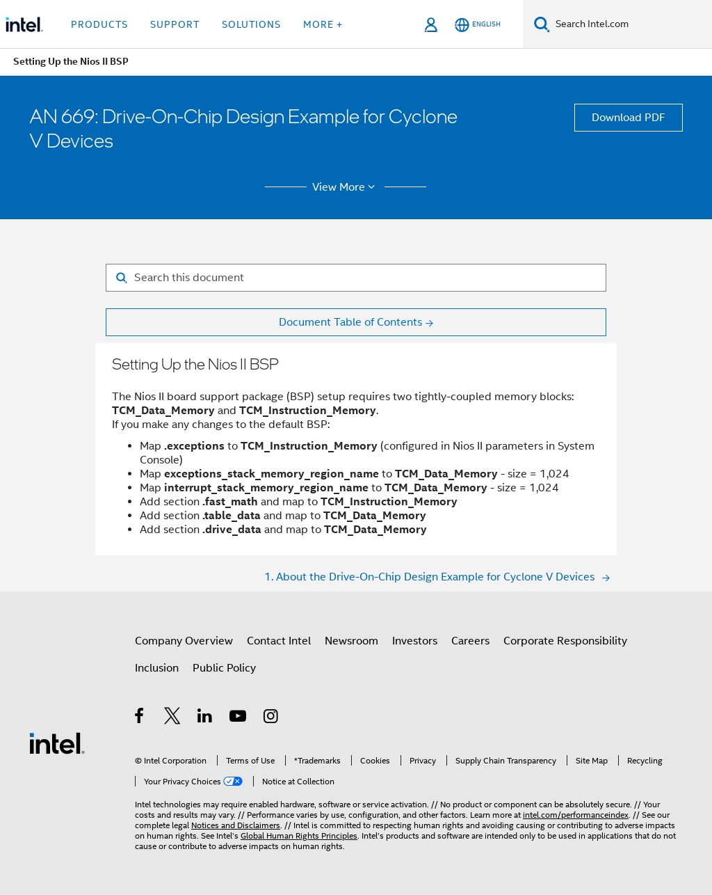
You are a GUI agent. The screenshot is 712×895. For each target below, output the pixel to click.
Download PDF (628, 118)
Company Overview (184, 641)
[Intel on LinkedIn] (205, 718)
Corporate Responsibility (565, 641)
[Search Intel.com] (631, 24)
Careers (470, 641)
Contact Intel (279, 641)
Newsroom (351, 641)
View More (346, 187)
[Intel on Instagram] (271, 718)
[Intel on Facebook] (140, 718)
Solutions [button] (251, 24)
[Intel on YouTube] (239, 718)
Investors (414, 641)
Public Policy (224, 668)
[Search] (542, 24)
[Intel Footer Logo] (57, 743)
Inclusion (157, 668)
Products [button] (99, 24)
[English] (477, 25)
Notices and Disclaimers (235, 825)
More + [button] (323, 24)
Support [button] (175, 24)
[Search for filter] (356, 278)
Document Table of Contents (350, 322)
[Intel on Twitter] (173, 718)
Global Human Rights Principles (299, 835)
